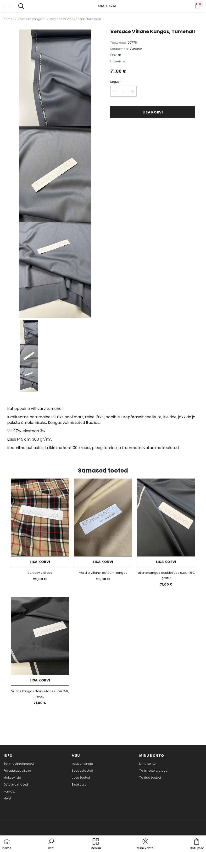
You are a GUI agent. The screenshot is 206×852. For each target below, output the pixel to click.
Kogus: (115, 82)
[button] (51, 844)
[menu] (7, 5)
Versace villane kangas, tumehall (75, 19)
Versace (136, 49)
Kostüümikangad (31, 19)
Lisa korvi (153, 112)
